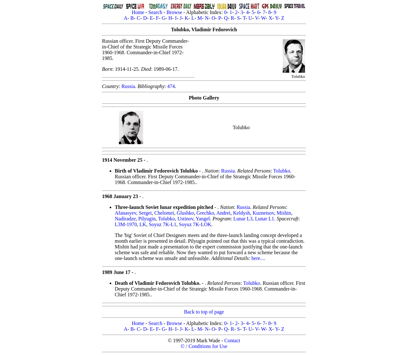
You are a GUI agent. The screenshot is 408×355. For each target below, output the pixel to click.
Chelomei (164, 213)
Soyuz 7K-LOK (195, 224)
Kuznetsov (263, 213)
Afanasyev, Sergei (133, 213)
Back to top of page (204, 311)
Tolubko (281, 171)
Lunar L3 (242, 218)
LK (142, 224)
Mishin (284, 213)
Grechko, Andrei (213, 213)
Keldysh (241, 213)
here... (257, 258)
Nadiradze (125, 218)
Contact (232, 340)
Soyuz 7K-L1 (163, 224)
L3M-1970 (126, 224)
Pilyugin (147, 218)
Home (138, 12)
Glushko (185, 213)
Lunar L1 (264, 218)
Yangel (203, 218)
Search (156, 12)
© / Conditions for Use (204, 346)
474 (171, 86)
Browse (174, 12)
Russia (128, 86)
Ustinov (185, 218)
